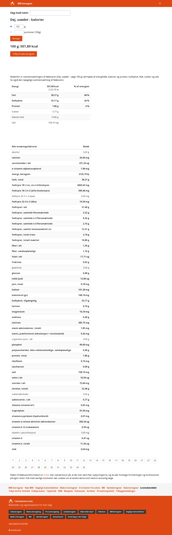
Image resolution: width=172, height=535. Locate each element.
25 (19, 467)
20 (135, 460)
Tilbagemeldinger (125, 491)
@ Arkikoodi (15, 530)
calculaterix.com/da (18, 523)
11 (77, 460)
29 (45, 467)
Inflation (101, 512)
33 (71, 467)
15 (103, 460)
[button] (159, 3)
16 (109, 460)
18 (122, 460)
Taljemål (51, 491)
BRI (103, 487)
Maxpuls (68, 491)
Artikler (91, 491)
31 (58, 467)
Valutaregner (16, 512)
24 (13, 467)
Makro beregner (69, 487)
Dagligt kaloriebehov (46, 487)
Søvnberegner (114, 487)
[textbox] (50, 13)
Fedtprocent (38, 491)
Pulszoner (80, 491)
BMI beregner (25, 3)
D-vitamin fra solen (89, 487)
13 (90, 460)
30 (51, 467)
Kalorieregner (131, 487)
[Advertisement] (86, 66)
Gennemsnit (58, 517)
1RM (60, 491)
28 (38, 467)
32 (64, 467)
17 (116, 460)
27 (32, 467)
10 (71, 460)
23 (155, 460)
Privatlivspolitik (105, 491)
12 (84, 460)
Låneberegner (70, 512)
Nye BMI (29, 487)
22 (148, 460)
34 (77, 467)
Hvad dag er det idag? (77, 517)
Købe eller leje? (87, 512)
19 (129, 460)
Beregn (16, 38)
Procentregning (52, 512)
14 (97, 460)
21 (142, 460)
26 (26, 467)
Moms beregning (33, 512)
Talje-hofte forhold (19, 491)
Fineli (46, 474)
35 (84, 467)
